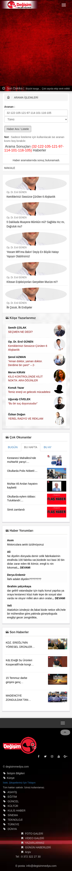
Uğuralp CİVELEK (19, 399)
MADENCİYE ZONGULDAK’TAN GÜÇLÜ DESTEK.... (18, 700)
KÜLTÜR (13, 805)
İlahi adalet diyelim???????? (24, 579)
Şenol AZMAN (17, 357)
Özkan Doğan (16, 414)
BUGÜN (13, 447)
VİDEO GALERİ (34, 838)
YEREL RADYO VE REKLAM (25, 418)
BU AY (47, 447)
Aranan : (9, 106)
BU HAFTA (30, 447)
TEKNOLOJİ (14, 819)
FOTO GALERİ (34, 833)
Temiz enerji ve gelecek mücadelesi (29, 391)
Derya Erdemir (16, 574)
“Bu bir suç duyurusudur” (22, 403)
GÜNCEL (13, 801)
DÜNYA (12, 829)
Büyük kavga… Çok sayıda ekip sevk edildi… (48, 88)
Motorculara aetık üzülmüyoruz (25, 544)
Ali (9, 551)
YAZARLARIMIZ (34, 842)
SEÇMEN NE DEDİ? (20, 331)
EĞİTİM (12, 796)
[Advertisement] (36, 48)
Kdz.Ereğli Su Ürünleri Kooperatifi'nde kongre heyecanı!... (19, 664)
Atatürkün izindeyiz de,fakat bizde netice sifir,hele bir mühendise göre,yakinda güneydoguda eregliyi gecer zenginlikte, (36, 613)
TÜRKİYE (13, 824)
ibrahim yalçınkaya (19, 586)
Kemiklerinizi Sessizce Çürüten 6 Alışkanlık (31, 196)
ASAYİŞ (12, 792)
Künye (11, 777)
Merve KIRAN (16, 372)
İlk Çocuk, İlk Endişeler (19, 307)
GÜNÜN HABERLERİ (38, 847)
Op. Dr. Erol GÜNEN (17, 192)
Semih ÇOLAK (17, 327)
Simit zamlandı (16, 509)
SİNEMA (13, 815)
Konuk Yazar (16, 387)
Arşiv (28, 852)
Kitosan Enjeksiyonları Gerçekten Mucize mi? (32, 282)
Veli (9, 605)
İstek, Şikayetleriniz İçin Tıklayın (19, 782)
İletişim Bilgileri (16, 773)
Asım (10, 540)
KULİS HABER (17, 810)
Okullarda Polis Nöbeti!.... (22, 470)
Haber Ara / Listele (18, 129)
